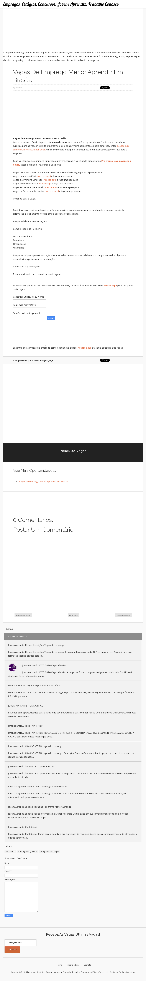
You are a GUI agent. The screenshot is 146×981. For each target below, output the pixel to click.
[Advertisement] (73, 29)
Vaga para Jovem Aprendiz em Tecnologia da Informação (37, 786)
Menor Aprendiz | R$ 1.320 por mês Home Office (34, 685)
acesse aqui (110, 285)
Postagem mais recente (23, 615)
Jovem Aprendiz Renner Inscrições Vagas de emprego (36, 644)
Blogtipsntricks (128, 972)
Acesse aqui (44, 175)
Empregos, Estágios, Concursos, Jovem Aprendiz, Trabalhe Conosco (61, 4)
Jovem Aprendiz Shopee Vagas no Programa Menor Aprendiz (39, 806)
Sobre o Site (73, 964)
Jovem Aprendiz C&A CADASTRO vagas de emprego (35, 746)
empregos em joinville (27, 851)
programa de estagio (50, 851)
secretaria (10, 851)
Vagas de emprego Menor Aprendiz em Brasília (43, 481)
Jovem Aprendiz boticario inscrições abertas (31, 766)
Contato (87, 964)
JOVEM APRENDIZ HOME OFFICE (25, 705)
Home (59, 964)
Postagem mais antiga (123, 615)
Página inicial (73, 615)
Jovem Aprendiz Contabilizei (22, 826)
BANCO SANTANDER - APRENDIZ (25, 725)
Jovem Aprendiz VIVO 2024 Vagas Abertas (44, 665)
